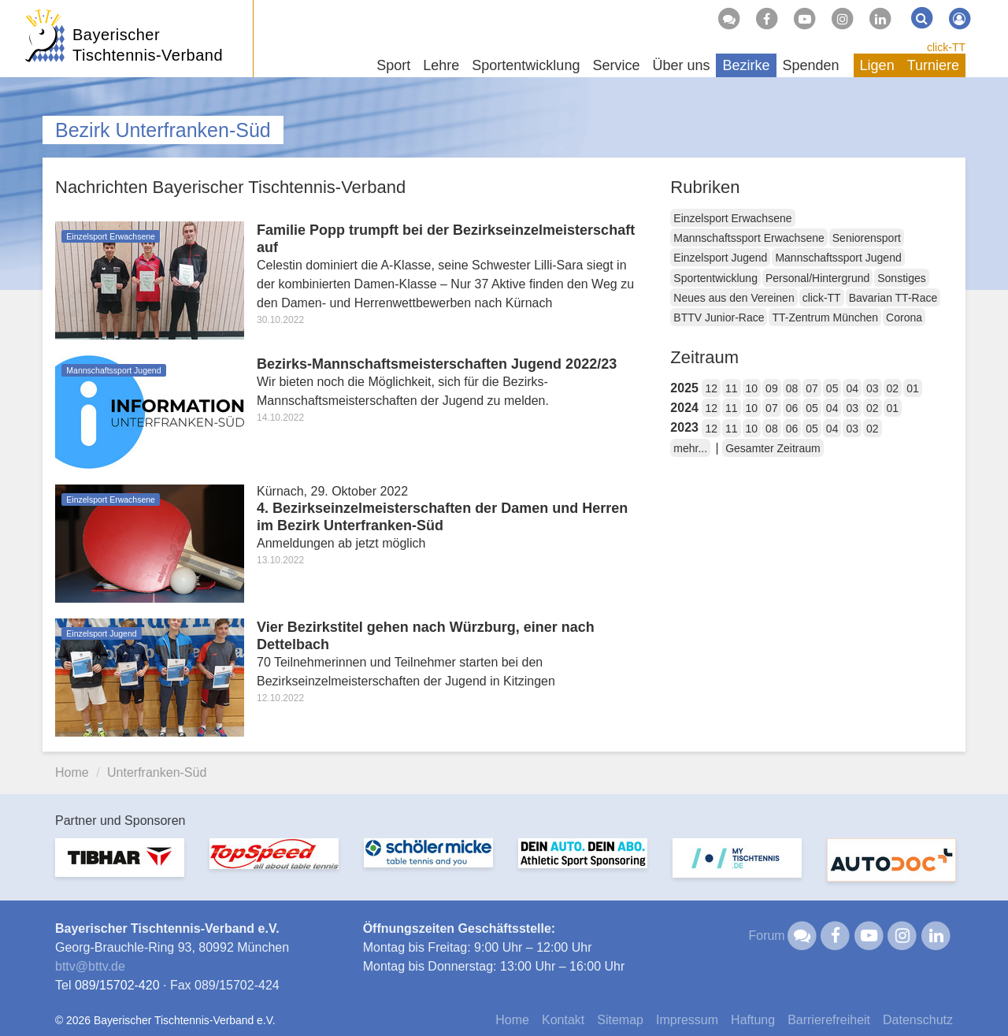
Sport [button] (393, 65)
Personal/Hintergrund (817, 278)
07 (812, 388)
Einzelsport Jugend (720, 257)
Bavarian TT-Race (893, 297)
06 (792, 408)
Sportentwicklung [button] (526, 65)
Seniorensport (866, 238)
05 (832, 388)
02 (893, 388)
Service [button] (615, 65)
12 (711, 388)
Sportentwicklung (715, 278)
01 (912, 388)
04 (852, 388)
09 (771, 388)
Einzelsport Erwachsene (732, 218)
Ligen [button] (877, 65)
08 (792, 388)
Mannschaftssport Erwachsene (748, 238)
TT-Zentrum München (825, 317)
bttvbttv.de (90, 966)
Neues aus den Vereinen (733, 297)
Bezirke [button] (745, 65)
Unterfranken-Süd (156, 772)
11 (731, 388)
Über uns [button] (681, 65)
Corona (904, 317)
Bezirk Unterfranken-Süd (163, 130)
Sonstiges (901, 278)
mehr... (690, 448)
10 (752, 388)
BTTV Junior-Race (718, 317)
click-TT (946, 47)
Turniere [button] (933, 65)
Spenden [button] (811, 65)
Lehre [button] (441, 65)
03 (872, 388)
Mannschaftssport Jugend (838, 257)
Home (72, 772)
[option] (120, 867)
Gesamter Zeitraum (773, 448)
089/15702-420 (117, 985)
